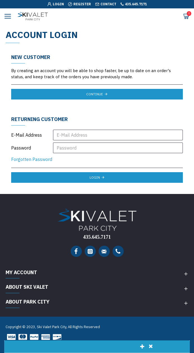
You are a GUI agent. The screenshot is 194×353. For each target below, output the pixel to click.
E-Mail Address (26, 135)
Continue (94, 94)
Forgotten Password (31, 159)
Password (21, 148)
